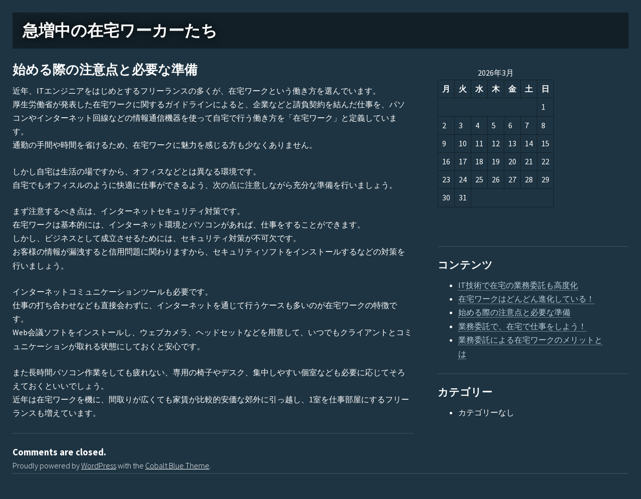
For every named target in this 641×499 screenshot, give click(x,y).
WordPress (98, 465)
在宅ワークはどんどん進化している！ (526, 299)
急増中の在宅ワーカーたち (120, 30)
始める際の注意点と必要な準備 (105, 70)
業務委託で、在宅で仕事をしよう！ (522, 326)
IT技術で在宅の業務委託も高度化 (518, 285)
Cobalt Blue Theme (177, 465)
